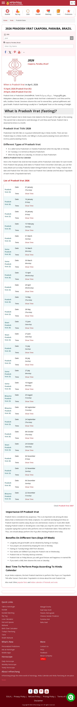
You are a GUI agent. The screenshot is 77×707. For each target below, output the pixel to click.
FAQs (42, 649)
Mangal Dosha (45, 607)
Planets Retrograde (47, 613)
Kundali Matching (8, 613)
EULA (8, 696)
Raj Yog (4, 616)
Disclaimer (38, 700)
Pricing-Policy (48, 696)
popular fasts (23, 582)
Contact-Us (44, 646)
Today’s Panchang (8, 631)
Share (4, 680)
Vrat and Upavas (8, 622)
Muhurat (5, 625)
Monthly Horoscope (9, 664)
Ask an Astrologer (8, 649)
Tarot (4, 635)
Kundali (4, 610)
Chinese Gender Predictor (49, 616)
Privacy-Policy (19, 696)
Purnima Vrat (45, 619)
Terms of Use (63, 696)
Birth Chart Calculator (9, 628)
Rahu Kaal (44, 622)
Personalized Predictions (11, 646)
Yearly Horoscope (8, 667)
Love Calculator (7, 619)
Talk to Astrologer (8, 607)
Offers (43, 659)
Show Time (29, 193)
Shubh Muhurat (7, 638)
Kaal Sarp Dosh (46, 610)
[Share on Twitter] (10, 52)
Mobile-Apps (6, 653)
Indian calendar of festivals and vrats (44, 582)
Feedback (43, 653)
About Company (46, 656)
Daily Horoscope (8, 661)
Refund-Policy (34, 696)
